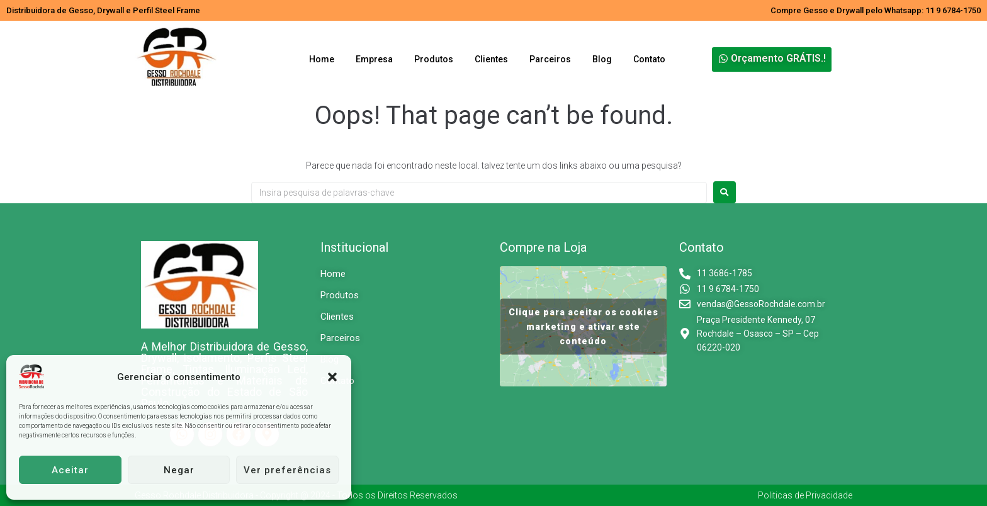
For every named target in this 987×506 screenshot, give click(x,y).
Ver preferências (287, 470)
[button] (332, 377)
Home (321, 59)
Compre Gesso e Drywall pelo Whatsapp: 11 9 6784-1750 (875, 10)
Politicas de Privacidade (805, 495)
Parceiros (550, 59)
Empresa (374, 59)
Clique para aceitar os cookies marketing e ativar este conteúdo (583, 326)
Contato (649, 59)
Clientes (491, 59)
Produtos (433, 59)
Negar (179, 470)
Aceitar (70, 470)
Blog (602, 59)
